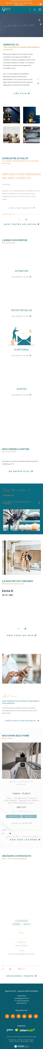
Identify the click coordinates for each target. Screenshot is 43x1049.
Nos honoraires (12, 1039)
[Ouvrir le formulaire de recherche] (35, 9)
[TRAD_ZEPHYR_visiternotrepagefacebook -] (7, 1016)
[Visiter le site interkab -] (27, 1030)
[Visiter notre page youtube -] (30, 1016)
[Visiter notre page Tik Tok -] (36, 1016)
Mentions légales (29, 1039)
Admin (11, 1041)
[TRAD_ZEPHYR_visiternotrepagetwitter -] (13, 1016)
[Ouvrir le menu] (40, 9)
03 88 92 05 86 (21, 996)
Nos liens (17, 1041)
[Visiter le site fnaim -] (16, 1030)
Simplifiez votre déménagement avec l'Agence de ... (21, 176)
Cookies (31, 1041)
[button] (25, 628)
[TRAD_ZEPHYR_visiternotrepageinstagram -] (19, 1016)
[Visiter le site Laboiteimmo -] (21, 1045)
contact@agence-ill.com (21, 998)
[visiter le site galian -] (10, 1030)
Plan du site (21, 1039)
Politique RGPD (24, 1041)
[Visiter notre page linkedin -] (24, 1016)
